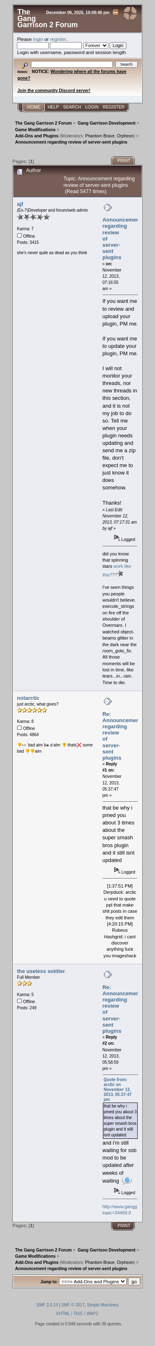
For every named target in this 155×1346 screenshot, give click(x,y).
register (58, 39)
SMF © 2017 (72, 1305)
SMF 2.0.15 (47, 1305)
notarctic (28, 698)
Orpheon (125, 136)
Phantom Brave (99, 136)
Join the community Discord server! (53, 90)
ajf (20, 204)
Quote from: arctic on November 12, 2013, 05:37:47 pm (118, 1089)
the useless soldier (41, 971)
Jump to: (49, 1282)
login (38, 39)
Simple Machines (102, 1305)
